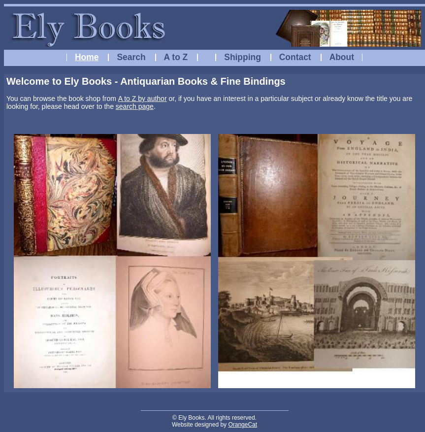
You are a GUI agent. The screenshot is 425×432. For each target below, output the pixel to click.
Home (86, 57)
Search (131, 57)
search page (135, 106)
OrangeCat (242, 424)
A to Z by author (142, 98)
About (341, 57)
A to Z (176, 57)
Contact (295, 57)
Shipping (242, 57)
